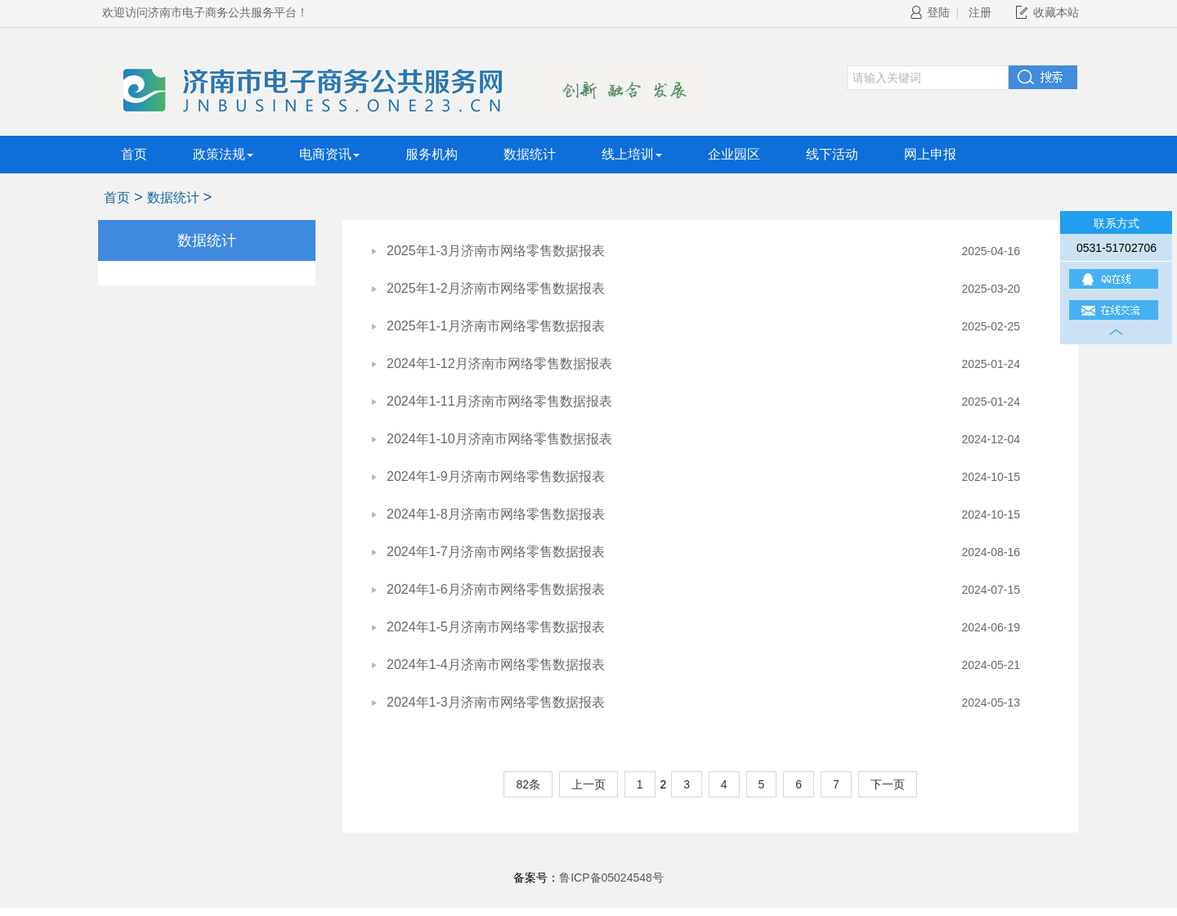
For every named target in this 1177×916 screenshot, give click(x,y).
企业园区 (734, 154)
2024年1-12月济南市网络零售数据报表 (499, 363)
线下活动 (832, 154)
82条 (528, 784)
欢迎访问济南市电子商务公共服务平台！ (205, 12)
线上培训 (632, 154)
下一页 (887, 784)
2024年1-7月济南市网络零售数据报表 (496, 552)
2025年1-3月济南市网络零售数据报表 (496, 251)
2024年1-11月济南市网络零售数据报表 (499, 401)
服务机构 (431, 154)
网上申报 (930, 154)
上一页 (588, 784)
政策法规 (223, 154)
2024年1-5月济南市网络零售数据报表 (496, 627)
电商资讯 (329, 154)
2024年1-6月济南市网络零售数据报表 (496, 589)
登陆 (930, 12)
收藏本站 (1056, 12)
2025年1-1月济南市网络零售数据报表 (496, 326)
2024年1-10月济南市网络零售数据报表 (499, 439)
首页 (134, 154)
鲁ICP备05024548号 (611, 877)
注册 (980, 12)
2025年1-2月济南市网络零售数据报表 (496, 288)
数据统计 (529, 154)
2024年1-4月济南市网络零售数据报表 (496, 664)
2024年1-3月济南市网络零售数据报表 (496, 702)
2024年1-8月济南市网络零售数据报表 (496, 514)
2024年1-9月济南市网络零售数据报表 (496, 476)
